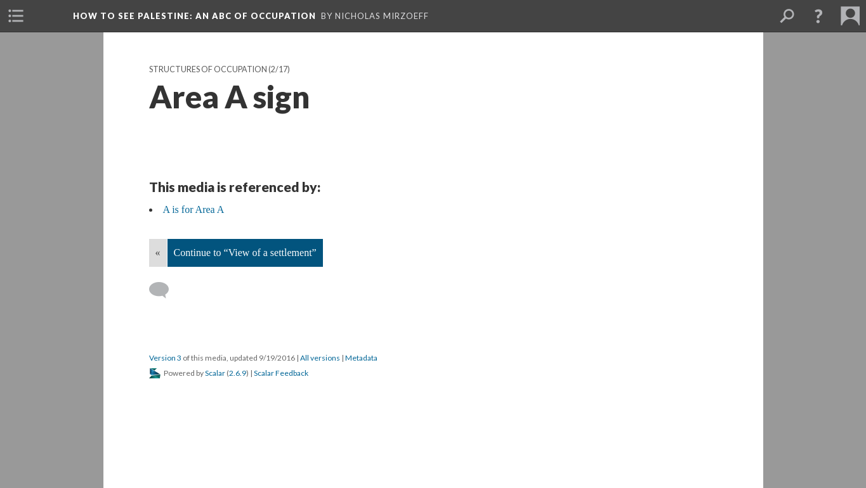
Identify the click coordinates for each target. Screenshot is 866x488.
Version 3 (165, 358)
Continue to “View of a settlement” (245, 252)
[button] (818, 16)
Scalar (215, 373)
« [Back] (158, 252)
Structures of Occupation (208, 69)
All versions (320, 358)
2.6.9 (237, 373)
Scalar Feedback (281, 373)
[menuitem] (16, 16)
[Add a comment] (164, 290)
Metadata (361, 358)
